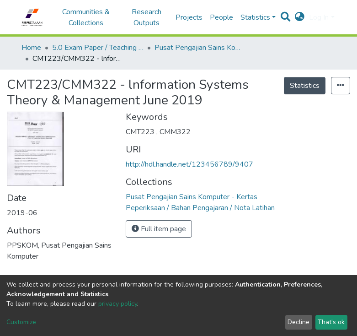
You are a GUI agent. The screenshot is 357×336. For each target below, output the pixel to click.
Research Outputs (146, 17)
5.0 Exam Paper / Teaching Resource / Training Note (98, 48)
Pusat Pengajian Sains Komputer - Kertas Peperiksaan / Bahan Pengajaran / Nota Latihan (200, 48)
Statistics (305, 86)
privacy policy (117, 303)
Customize (21, 322)
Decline (298, 322)
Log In (319, 17)
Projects (189, 17)
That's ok (331, 322)
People (221, 17)
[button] (300, 17)
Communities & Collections (86, 17)
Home (31, 48)
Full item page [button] (159, 229)
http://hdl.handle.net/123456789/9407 (189, 164)
